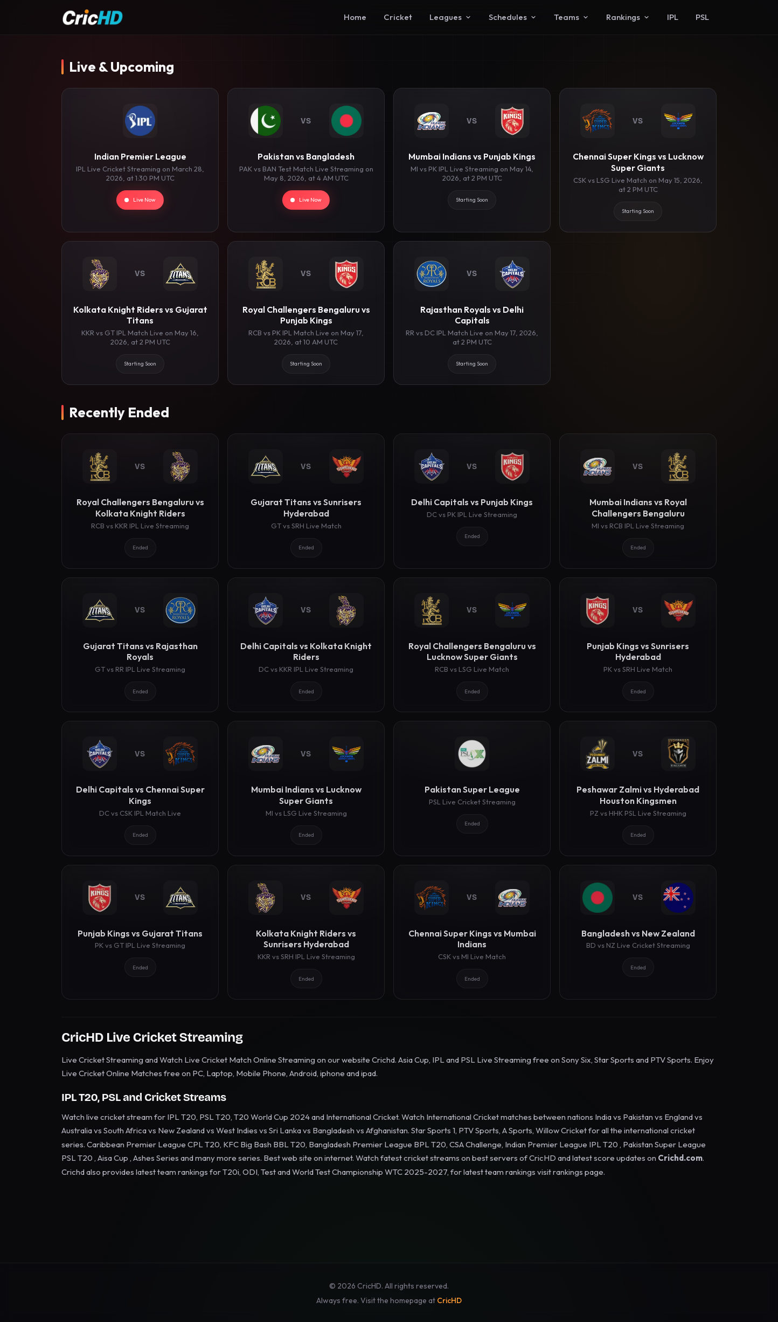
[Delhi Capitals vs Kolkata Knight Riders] (306, 644)
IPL (672, 17)
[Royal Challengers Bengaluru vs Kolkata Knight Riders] (140, 500)
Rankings (628, 17)
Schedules (513, 17)
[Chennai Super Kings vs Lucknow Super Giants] (638, 160)
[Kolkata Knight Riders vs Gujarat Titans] (140, 313)
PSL (702, 17)
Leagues (450, 17)
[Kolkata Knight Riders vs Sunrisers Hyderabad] (306, 932)
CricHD (449, 1300)
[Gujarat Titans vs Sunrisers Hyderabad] (306, 500)
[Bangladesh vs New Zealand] (638, 932)
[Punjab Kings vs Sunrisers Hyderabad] (638, 644)
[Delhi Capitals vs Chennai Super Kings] (140, 788)
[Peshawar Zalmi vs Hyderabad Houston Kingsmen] (638, 788)
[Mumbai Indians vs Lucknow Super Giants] (306, 788)
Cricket (398, 17)
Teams (571, 17)
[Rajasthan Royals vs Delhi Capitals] (472, 313)
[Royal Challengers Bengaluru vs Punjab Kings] (306, 313)
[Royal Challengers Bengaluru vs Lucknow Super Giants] (472, 644)
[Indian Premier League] (140, 160)
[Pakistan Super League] (472, 788)
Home (355, 17)
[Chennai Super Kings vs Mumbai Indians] (472, 932)
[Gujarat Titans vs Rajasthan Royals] (140, 644)
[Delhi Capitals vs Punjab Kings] (472, 500)
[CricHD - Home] (92, 17)
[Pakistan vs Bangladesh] (306, 160)
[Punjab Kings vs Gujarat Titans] (140, 932)
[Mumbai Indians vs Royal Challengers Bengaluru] (638, 500)
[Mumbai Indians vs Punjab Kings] (472, 160)
